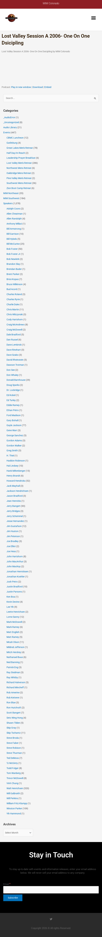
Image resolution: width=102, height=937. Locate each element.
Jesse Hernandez (15, 521)
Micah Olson (13, 642)
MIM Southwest (11, 198)
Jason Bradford (15, 496)
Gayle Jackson (14, 425)
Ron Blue (11, 702)
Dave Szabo (12, 355)
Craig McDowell (14, 329)
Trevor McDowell (15, 778)
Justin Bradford (15, 586)
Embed (47, 87)
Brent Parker (13, 274)
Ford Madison (14, 415)
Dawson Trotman (15, 365)
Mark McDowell (14, 622)
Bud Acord (12, 289)
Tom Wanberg (14, 773)
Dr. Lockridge (13, 390)
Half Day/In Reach (16, 153)
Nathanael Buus (15, 657)
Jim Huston (12, 531)
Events (6, 132)
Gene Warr (12, 430)
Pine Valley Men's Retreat (19, 178)
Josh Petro (12, 581)
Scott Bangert (14, 712)
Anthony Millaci (14, 223)
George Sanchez (15, 435)
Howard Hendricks (16, 480)
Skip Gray (11, 727)
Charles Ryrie (13, 299)
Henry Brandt (13, 475)
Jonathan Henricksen (17, 571)
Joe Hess (11, 551)
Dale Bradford (14, 334)
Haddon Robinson (16, 460)
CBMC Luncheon (15, 137)
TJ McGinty (12, 763)
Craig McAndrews (16, 324)
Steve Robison (14, 748)
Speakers (8, 203)
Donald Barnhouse (16, 380)
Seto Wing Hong (15, 717)
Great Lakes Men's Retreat (20, 148)
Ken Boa (11, 596)
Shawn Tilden (13, 722)
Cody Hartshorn (15, 319)
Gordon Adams (14, 440)
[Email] (51, 889)
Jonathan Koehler (16, 576)
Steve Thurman (14, 753)
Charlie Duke (13, 304)
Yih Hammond (14, 813)
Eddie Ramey (13, 405)
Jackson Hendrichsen (17, 491)
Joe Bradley (12, 541)
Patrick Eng (12, 667)
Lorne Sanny (13, 617)
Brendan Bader (14, 269)
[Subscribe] (12, 897)
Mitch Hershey (14, 652)
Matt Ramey (13, 637)
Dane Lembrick (14, 344)
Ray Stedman (13, 672)
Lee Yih (10, 607)
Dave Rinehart (14, 349)
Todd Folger (12, 768)
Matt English (13, 632)
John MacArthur (15, 561)
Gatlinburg (12, 142)
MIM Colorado (51, 3)
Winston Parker (14, 808)
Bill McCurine (13, 244)
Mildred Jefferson (15, 647)
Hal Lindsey (12, 465)
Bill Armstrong (14, 228)
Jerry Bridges (13, 511)
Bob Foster (12, 249)
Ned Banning (13, 662)
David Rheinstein (15, 359)
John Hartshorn (15, 556)
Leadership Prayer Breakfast (21, 158)
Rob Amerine (13, 692)
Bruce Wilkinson (15, 284)
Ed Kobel (11, 395)
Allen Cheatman (15, 213)
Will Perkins (12, 798)
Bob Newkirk (13, 259)
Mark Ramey (13, 627)
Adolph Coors (13, 208)
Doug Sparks (13, 385)
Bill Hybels (12, 239)
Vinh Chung (12, 783)
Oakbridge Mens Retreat (19, 173)
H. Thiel (10, 455)
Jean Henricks (14, 501)
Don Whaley (12, 375)
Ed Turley (11, 400)
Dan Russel (12, 339)
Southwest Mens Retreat (19, 183)
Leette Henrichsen (16, 611)
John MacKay (14, 566)
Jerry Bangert (13, 506)
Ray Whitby (12, 677)
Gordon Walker (14, 445)
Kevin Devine (13, 601)
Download (38, 87)
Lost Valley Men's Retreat (19, 163)
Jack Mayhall (13, 486)
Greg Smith (12, 450)
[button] (93, 18)
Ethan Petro (13, 410)
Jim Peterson (13, 536)
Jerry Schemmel (15, 516)
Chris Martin (13, 309)
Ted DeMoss (13, 758)
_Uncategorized (11, 122)
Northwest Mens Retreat (19, 168)
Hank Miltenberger (16, 470)
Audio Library (10, 127)
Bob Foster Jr (13, 254)
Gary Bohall (12, 420)
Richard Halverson (16, 682)
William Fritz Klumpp (17, 803)
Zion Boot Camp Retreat (19, 188)
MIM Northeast (11, 193)
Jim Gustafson (14, 526)
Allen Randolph (14, 218)
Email (6, 884)
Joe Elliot (11, 546)
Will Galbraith (13, 793)
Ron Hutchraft (14, 707)
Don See (11, 370)
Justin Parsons (14, 591)
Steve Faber (12, 743)
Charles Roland (14, 294)
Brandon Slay (13, 264)
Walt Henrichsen (15, 788)
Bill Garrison (13, 234)
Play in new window (21, 87)
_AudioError (9, 117)
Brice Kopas (13, 279)
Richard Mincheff (15, 687)
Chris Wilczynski (15, 314)
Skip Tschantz (14, 732)
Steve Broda (13, 738)
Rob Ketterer (13, 697)
